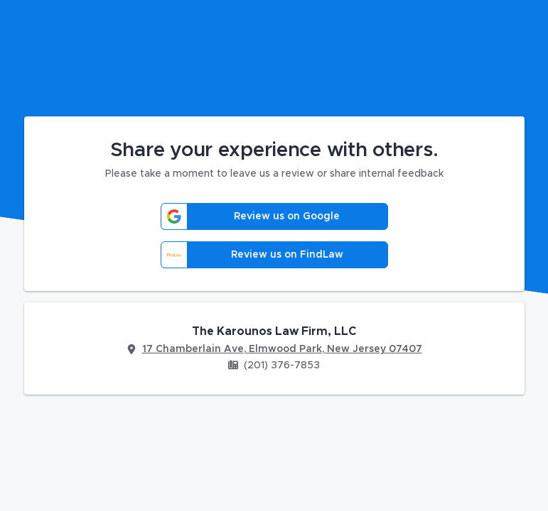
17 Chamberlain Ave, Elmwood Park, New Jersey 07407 (282, 349)
